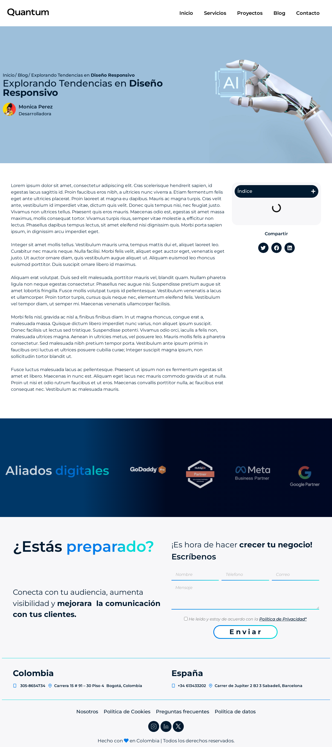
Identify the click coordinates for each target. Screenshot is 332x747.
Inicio (186, 13)
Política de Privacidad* (283, 619)
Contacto (308, 13)
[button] (313, 191)
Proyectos (250, 13)
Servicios (215, 13)
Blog (279, 13)
